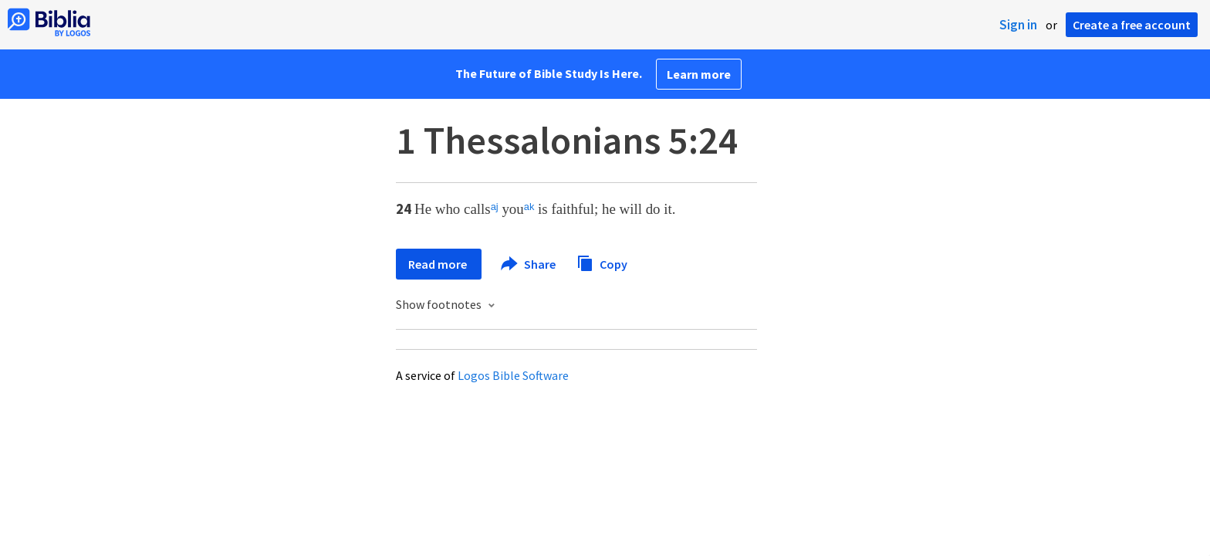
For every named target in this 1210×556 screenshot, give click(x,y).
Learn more (699, 74)
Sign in (1018, 24)
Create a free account (1132, 24)
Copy (601, 262)
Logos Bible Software (513, 375)
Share (529, 264)
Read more (438, 264)
